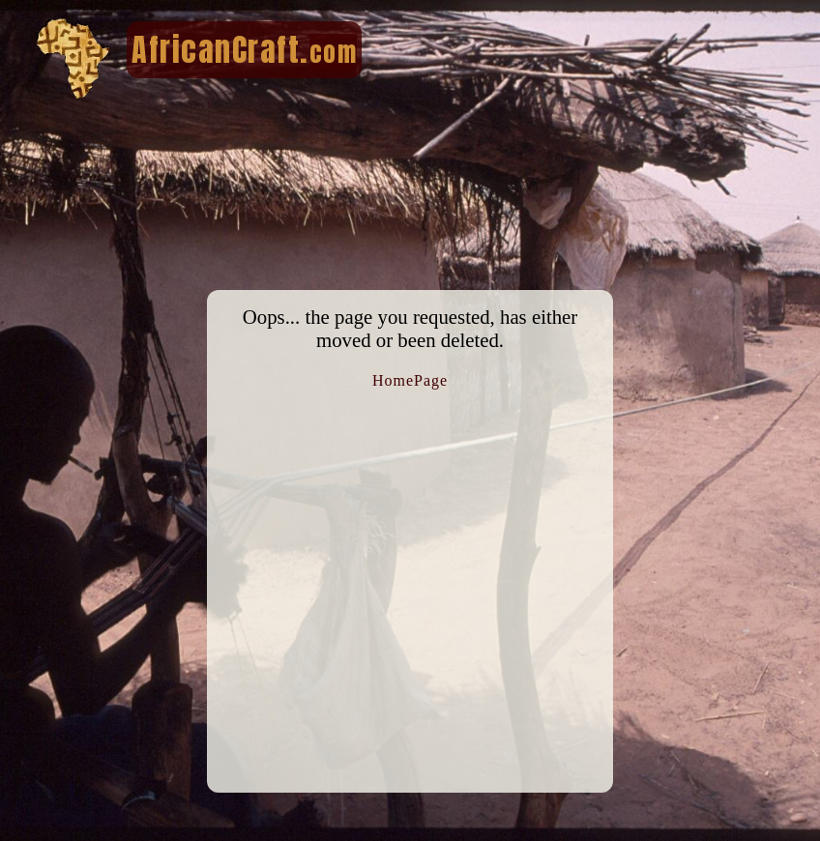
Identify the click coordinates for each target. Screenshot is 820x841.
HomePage (410, 380)
